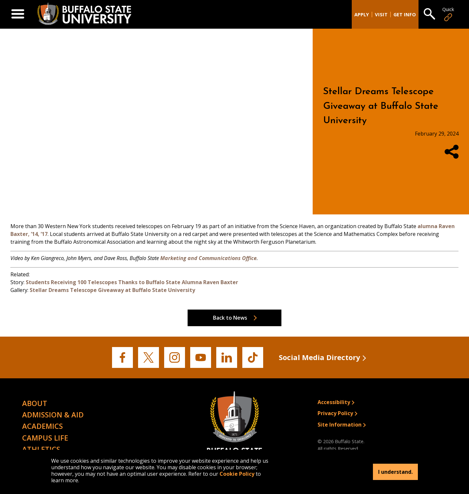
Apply (361, 14)
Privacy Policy (335, 413)
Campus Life (45, 438)
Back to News (230, 317)
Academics (42, 426)
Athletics (41, 449)
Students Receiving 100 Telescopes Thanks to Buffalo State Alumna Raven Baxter (132, 282)
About (34, 403)
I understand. (395, 471)
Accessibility (334, 402)
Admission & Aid (53, 414)
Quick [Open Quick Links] (448, 14)
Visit (381, 14)
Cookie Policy (237, 473)
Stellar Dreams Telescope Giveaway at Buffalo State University (112, 290)
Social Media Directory (319, 357)
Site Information (340, 424)
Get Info (404, 14)
